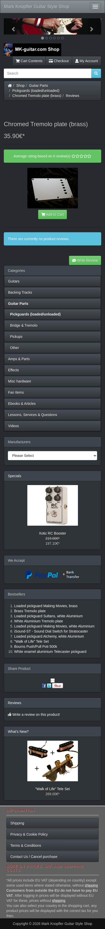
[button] (11, 26)
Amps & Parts (19, 359)
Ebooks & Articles (22, 404)
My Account (86, 61)
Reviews (72, 96)
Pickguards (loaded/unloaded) (35, 91)
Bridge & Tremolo (22, 325)
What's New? (18, 731)
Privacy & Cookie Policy (29, 834)
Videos (13, 426)
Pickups (15, 337)
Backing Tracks (20, 292)
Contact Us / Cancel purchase (33, 857)
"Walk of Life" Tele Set (52, 789)
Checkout (59, 61)
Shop (20, 86)
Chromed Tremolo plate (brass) (36, 96)
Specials (14, 476)
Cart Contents (29, 61)
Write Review (85, 260)
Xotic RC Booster (52, 533)
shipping (91, 885)
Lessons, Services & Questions (32, 415)
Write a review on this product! (36, 714)
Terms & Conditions (25, 845)
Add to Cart (52, 214)
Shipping (17, 823)
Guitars (13, 281)
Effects (13, 370)
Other (13, 348)
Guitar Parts (38, 86)
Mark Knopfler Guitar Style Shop (36, 6)
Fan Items (16, 392)
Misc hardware (19, 381)
